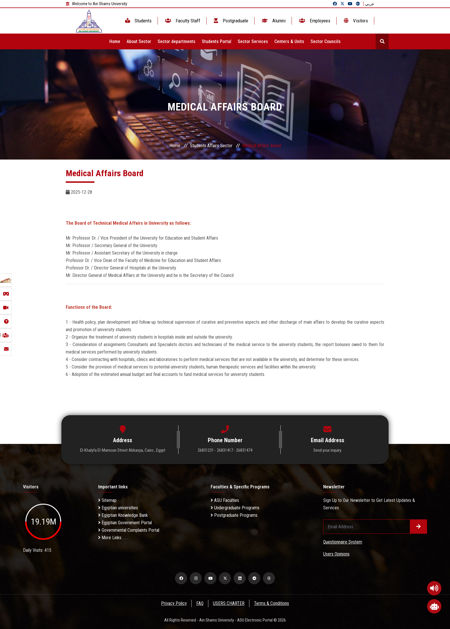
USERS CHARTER (229, 603)
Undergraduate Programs (235, 507)
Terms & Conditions (272, 603)
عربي (369, 3)
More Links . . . (112, 537)
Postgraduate (230, 21)
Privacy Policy (174, 603)
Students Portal (216, 41)
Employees (314, 21)
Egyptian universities (118, 507)
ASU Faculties (225, 500)
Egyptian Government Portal (125, 522)
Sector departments (176, 41)
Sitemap (107, 500)
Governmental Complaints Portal (128, 530)
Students (138, 21)
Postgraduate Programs (234, 515)
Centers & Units (289, 41)
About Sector (139, 41)
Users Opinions (336, 554)
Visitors (355, 21)
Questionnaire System (342, 542)
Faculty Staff (182, 21)
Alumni (273, 21)
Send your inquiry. (327, 450)
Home (114, 41)
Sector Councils (326, 41)
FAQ (199, 603)
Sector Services (253, 41)
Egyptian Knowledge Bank (123, 515)
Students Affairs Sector (211, 145)
